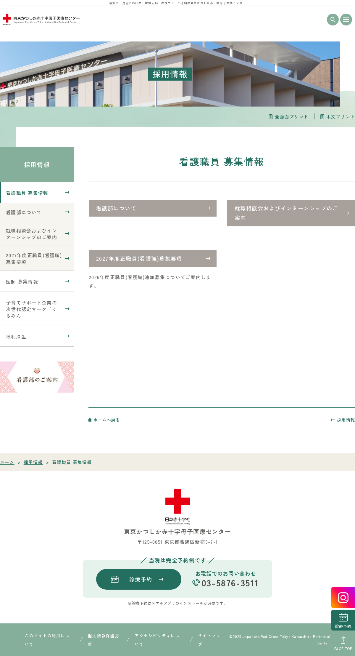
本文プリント (340, 116)
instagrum (343, 597)
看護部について (116, 208)
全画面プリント (291, 116)
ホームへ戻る (106, 420)
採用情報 (37, 164)
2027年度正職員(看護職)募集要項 (139, 258)
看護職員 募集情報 (27, 192)
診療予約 (343, 626)
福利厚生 (16, 336)
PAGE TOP (343, 648)
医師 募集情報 (22, 281)
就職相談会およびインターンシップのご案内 (286, 212)
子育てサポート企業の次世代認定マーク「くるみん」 (31, 309)
